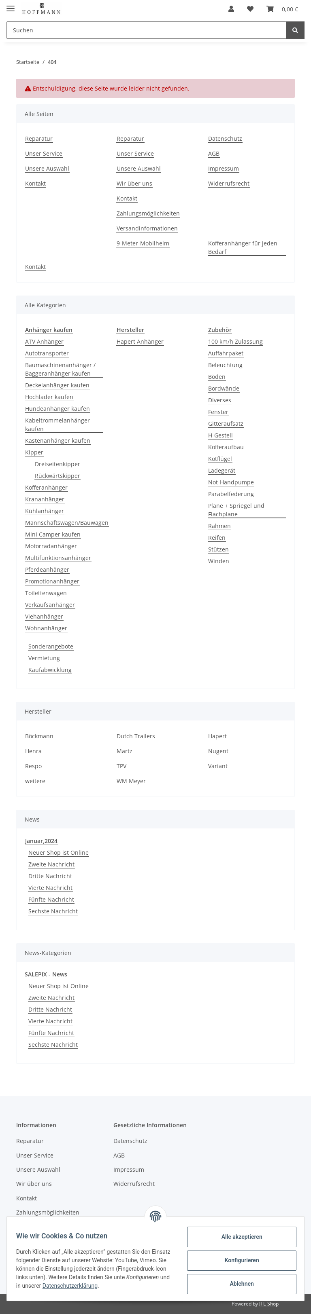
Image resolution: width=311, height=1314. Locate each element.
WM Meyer (131, 781)
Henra (33, 751)
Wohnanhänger (46, 628)
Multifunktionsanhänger (58, 558)
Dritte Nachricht (50, 876)
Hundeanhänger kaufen (57, 408)
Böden (217, 376)
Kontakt (35, 183)
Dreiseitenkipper (57, 464)
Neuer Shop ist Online (58, 852)
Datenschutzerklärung (131, 1285)
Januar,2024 (41, 841)
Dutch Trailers (136, 736)
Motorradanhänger (51, 546)
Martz (124, 751)
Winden (218, 561)
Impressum (223, 168)
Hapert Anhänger (140, 341)
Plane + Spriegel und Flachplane (236, 510)
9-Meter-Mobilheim (143, 243)
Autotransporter (47, 353)
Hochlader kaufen (49, 397)
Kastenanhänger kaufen (57, 440)
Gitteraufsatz (225, 423)
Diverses (219, 400)
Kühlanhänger (44, 511)
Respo (33, 766)
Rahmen (219, 526)
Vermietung (44, 658)
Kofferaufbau (226, 447)
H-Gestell (220, 435)
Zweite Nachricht (51, 864)
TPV (121, 766)
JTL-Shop (269, 1303)
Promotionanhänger (52, 581)
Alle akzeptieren (237, 1237)
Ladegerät (221, 470)
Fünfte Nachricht (51, 899)
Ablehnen (238, 1283)
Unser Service (43, 153)
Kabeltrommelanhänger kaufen (57, 424)
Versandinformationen (147, 228)
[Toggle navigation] (10, 5)
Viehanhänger (44, 616)
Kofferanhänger (46, 487)
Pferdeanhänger (47, 569)
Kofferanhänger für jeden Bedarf (242, 247)
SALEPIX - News (46, 974)
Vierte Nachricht (50, 887)
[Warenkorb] (282, 9)
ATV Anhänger (44, 341)
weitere (35, 781)
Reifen (217, 537)
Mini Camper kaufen (53, 534)
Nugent (218, 751)
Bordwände (223, 388)
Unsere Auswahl (47, 168)
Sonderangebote (50, 646)
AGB (213, 153)
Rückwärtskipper (57, 476)
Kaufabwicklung (50, 670)
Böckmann (39, 736)
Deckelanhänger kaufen (57, 385)
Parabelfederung (231, 494)
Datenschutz (225, 138)
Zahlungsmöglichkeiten (148, 213)
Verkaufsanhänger (50, 604)
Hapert (217, 736)
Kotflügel (220, 459)
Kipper (34, 452)
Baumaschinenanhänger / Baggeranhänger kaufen (60, 369)
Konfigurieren (238, 1260)
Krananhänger (44, 499)
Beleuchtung (225, 365)
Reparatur (39, 138)
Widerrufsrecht (228, 183)
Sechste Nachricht (53, 911)
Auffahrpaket (225, 353)
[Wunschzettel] (250, 9)
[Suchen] (146, 30)
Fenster (218, 412)
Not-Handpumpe (231, 482)
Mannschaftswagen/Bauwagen (67, 522)
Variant (218, 766)
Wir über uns (134, 183)
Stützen (218, 549)
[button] (231, 9)
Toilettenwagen (46, 593)
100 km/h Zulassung (235, 341)
